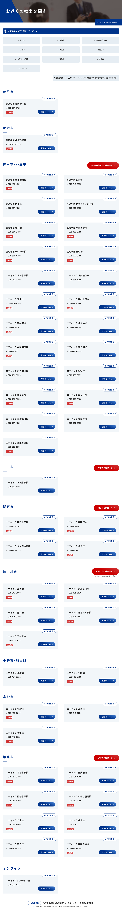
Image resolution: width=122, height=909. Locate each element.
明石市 (62, 49)
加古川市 (101, 49)
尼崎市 (62, 40)
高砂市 (62, 59)
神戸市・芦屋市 (101, 40)
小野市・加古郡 (22, 59)
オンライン (22, 68)
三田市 (22, 49)
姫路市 (101, 59)
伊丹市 (22, 40)
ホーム (99, 22)
